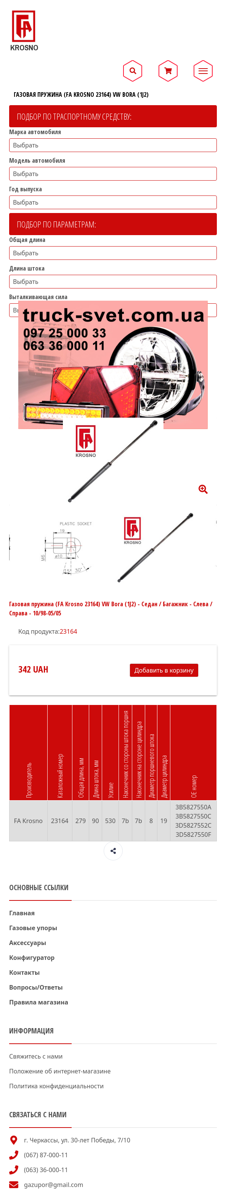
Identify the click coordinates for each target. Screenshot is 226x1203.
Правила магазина (38, 1002)
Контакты (24, 972)
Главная (22, 913)
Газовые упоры (33, 928)
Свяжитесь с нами (36, 1056)
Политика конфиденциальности (56, 1086)
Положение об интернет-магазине (60, 1071)
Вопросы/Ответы (36, 987)
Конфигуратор (31, 957)
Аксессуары (27, 943)
